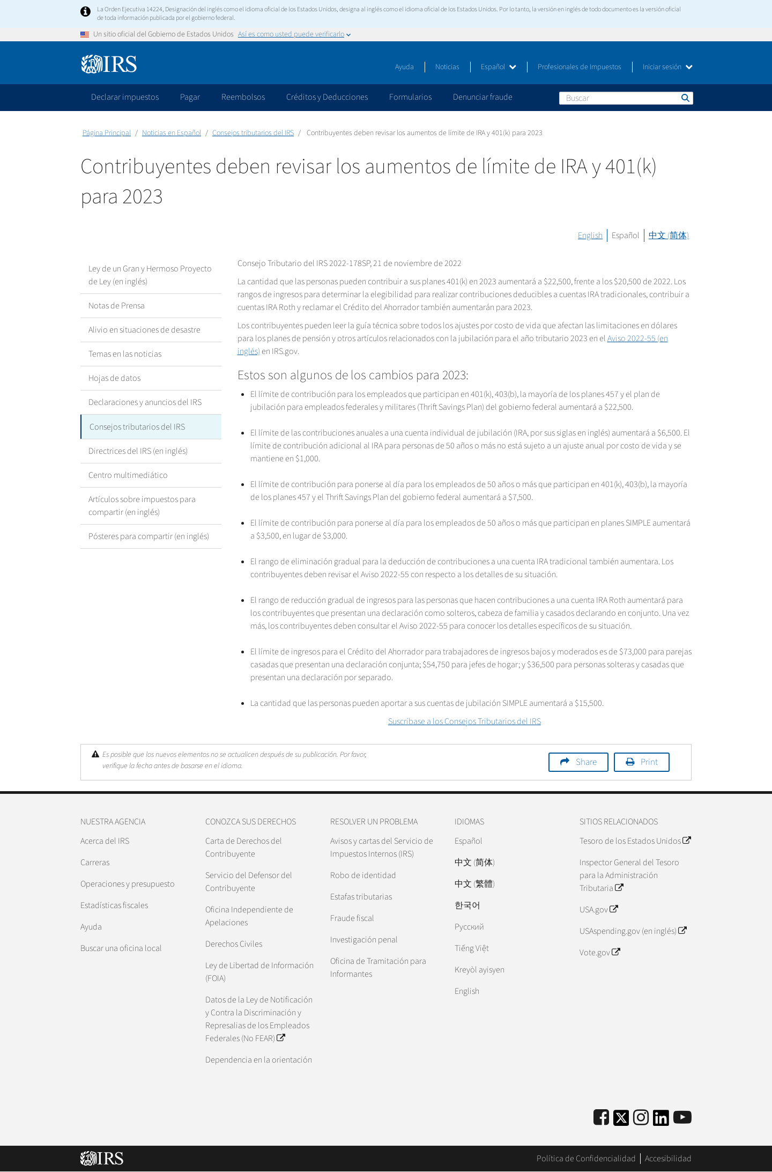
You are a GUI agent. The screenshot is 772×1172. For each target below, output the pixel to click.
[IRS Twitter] (621, 1121)
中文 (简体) (669, 235)
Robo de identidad (363, 875)
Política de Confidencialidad (586, 1158)
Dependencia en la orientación (258, 1060)
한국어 (467, 905)
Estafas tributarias (361, 897)
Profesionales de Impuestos (579, 67)
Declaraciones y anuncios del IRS (145, 402)
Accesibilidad (668, 1158)
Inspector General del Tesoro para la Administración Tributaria (629, 875)
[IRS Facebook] (601, 1118)
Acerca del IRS (104, 841)
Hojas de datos (114, 378)
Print (649, 762)
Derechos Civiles (233, 944)
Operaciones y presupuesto (127, 884)
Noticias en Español (171, 133)
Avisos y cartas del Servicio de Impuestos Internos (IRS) (381, 847)
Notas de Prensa (116, 306)
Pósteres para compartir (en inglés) (148, 536)
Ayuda (404, 67)
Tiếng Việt (472, 948)
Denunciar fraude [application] (483, 97)
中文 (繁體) (475, 884)
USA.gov (599, 910)
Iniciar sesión (668, 67)
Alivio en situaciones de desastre (144, 330)
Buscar (685, 98)
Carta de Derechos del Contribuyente (243, 847)
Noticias (447, 67)
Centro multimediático (128, 475)
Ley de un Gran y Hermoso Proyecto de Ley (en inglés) (150, 275)
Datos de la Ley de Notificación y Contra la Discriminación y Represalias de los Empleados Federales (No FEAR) (259, 1019)
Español (498, 67)
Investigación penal (364, 940)
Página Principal (107, 133)
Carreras (94, 862)
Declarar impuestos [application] (125, 97)
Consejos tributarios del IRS (253, 133)
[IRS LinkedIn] (661, 1121)
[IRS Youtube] (682, 1118)
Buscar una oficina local (121, 948)
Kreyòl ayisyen (479, 970)
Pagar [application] (190, 97)
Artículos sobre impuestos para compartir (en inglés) (142, 505)
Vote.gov (600, 953)
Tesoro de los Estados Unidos (635, 841)
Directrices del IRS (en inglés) (138, 450)
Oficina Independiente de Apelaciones (249, 916)
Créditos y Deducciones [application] (327, 97)
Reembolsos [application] (243, 97)
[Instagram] (641, 1118)
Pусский (469, 927)
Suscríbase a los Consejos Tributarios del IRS (464, 721)
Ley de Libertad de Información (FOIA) (259, 972)
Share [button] (586, 762)
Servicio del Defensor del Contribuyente (248, 881)
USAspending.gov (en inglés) (633, 931)
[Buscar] (626, 98)
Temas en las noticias (124, 354)
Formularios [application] (410, 97)
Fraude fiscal (352, 918)
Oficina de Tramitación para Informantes (378, 967)
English (590, 235)
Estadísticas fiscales (114, 905)
